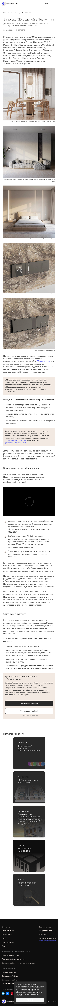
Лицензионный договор (10, 955)
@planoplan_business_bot (15, 443)
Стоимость (6, 927)
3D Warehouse (43, 361)
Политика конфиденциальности (13, 959)
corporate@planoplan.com (15, 440)
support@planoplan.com (47, 941)
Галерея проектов (45, 931)
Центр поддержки (8, 942)
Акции (4, 946)
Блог (15, 13)
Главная (6, 13)
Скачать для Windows (29, 703)
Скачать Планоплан (9, 972)
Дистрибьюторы (45, 927)
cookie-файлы (30, 984)
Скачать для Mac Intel (29, 711)
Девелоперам (7, 934)
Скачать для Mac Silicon (29, 715)
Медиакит (42, 934)
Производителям (8, 931)
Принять (30, 1000)
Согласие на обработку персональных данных (18, 963)
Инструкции (26, 13)
